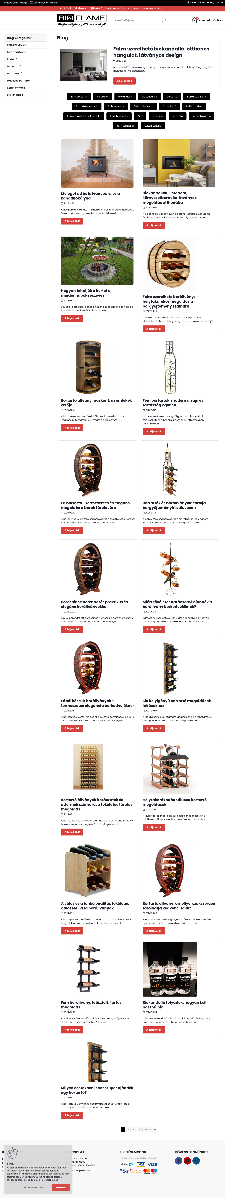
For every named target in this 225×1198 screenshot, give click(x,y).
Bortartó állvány (196, 96)
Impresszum (149, 8)
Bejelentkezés (197, 2)
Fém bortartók (119, 116)
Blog (160, 8)
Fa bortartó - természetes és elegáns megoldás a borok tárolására (95, 505)
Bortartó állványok (87, 106)
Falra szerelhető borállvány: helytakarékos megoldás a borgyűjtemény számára (169, 301)
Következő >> (149, 1129)
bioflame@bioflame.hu (46, 2)
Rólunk (67, 8)
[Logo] (27, 20)
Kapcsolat (134, 8)
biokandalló (125, 96)
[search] (145, 21)
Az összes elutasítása (35, 1187)
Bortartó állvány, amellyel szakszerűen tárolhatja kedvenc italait (179, 906)
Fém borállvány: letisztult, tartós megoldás (91, 1005)
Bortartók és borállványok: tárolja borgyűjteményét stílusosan (174, 505)
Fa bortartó (14, 66)
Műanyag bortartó (18, 80)
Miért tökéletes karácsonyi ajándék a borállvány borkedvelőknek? (177, 604)
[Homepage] (61, 8)
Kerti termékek (16, 87)
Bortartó (172, 96)
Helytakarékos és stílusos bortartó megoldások (175, 802)
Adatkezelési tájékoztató (88, 8)
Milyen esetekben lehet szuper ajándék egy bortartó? (97, 1090)
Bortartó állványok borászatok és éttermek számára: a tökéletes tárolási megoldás (97, 804)
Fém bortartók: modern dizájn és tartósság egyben (173, 403)
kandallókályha (202, 116)
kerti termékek (125, 125)
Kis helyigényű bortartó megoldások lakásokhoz (177, 703)
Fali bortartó (14, 73)
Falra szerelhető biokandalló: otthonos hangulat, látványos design (161, 51)
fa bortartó (169, 106)
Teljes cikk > (124, 80)
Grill (140, 116)
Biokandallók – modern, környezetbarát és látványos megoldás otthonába (170, 198)
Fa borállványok (143, 106)
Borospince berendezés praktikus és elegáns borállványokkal (94, 604)
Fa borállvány (116, 106)
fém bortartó (79, 96)
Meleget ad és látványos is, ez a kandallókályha (90, 196)
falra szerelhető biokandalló (83, 116)
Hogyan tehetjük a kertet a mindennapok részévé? (86, 293)
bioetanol (102, 96)
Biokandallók (149, 96)
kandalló (158, 116)
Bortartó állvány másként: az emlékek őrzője (96, 403)
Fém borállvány (16, 52)
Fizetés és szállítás (115, 8)
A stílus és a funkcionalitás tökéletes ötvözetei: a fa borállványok (95, 906)
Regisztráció (216, 2)
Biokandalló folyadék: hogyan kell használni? (174, 1005)
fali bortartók (194, 106)
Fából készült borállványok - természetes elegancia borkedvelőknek (98, 703)
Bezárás (61, 1187)
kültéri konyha (152, 125)
